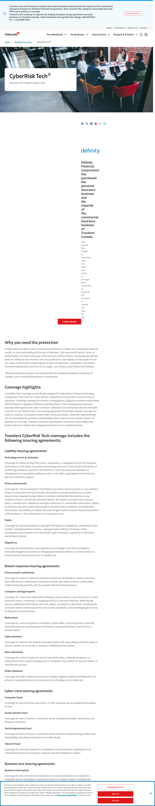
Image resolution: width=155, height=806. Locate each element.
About (109, 28)
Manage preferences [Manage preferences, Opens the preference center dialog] (115, 787)
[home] (12, 34)
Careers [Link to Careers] (44, 768)
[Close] (151, 793)
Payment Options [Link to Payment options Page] (84, 768)
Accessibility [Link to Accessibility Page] (120, 768)
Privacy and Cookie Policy (67, 795)
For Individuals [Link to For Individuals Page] (10, 763)
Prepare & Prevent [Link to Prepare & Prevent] (12, 779)
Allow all (115, 800)
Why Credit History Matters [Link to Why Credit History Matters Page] (88, 774)
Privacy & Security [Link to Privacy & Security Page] (122, 774)
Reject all (115, 794)
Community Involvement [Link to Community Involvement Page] (51, 774)
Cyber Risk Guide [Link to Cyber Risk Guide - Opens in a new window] (61, 699)
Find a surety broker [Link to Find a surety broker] (85, 779)
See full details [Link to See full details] (133, 13)
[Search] (141, 34)
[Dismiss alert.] (150, 5)
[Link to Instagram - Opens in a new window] (147, 736)
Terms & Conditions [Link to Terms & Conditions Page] (123, 763)
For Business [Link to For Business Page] (10, 768)
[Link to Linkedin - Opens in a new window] (143, 736)
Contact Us (133, 28)
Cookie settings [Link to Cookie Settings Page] (121, 779)
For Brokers (120, 28)
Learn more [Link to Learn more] (137, 157)
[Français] (146, 34)
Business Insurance (23, 42)
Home (7, 42)
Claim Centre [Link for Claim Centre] (10, 774)
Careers (143, 28)
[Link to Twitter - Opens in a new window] (134, 736)
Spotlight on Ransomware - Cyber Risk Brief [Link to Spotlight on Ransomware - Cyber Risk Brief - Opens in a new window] (73, 693)
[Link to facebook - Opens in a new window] (139, 736)
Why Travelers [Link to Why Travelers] (46, 763)
